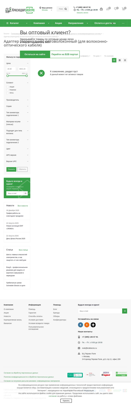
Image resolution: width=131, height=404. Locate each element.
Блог (55, 309)
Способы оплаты (35, 316)
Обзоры (56, 316)
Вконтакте (80, 324)
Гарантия (32, 313)
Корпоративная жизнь (13, 320)
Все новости (23, 206)
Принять (66, 401)
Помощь (32, 309)
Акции (6, 313)
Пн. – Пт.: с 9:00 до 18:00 (87, 10)
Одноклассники (86, 324)
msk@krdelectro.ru (89, 348)
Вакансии (8, 323)
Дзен (93, 324)
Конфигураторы (59, 320)
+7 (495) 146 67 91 (83, 7)
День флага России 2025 (15, 239)
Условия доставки (36, 320)
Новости (7, 316)
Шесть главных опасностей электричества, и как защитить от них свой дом (16, 257)
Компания (8, 305)
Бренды (56, 313)
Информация (35, 305)
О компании (9, 309)
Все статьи (23, 250)
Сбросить (22, 169)
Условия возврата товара (39, 323)
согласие (53, 396)
